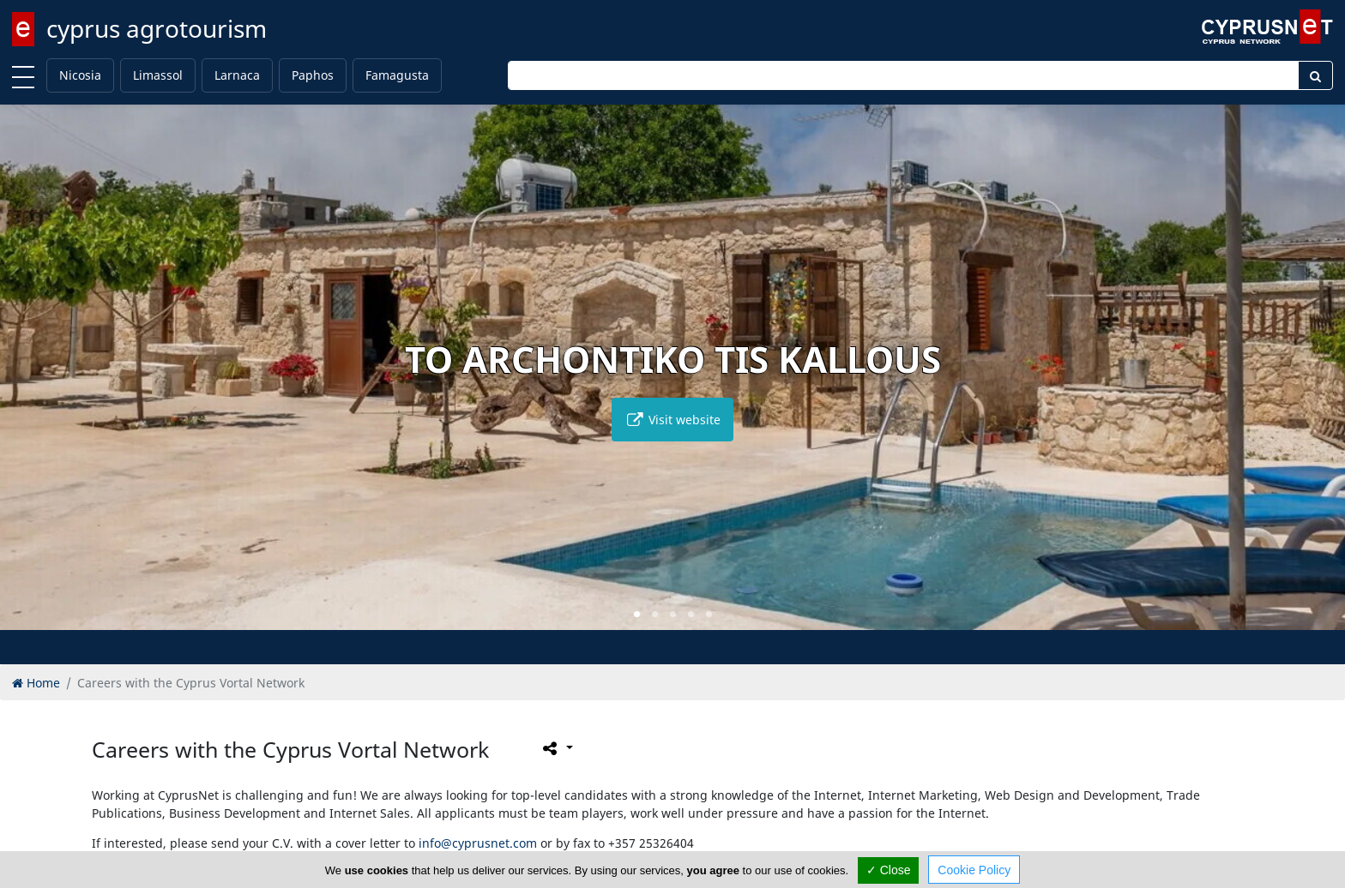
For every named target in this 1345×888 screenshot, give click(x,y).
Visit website (672, 419)
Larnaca (237, 75)
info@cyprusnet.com (478, 843)
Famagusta (397, 75)
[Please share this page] (556, 748)
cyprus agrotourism (156, 28)
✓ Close (888, 870)
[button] (637, 614)
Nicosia (80, 75)
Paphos (313, 75)
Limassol (158, 75)
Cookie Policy (974, 870)
